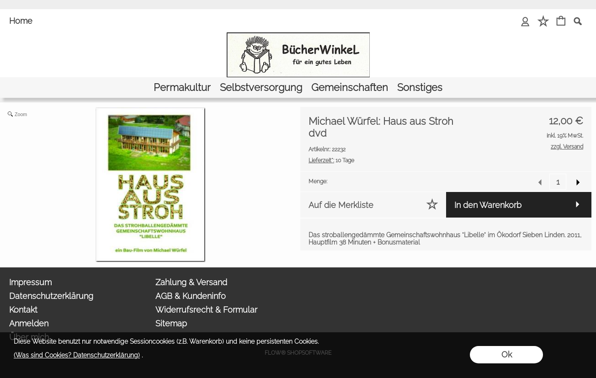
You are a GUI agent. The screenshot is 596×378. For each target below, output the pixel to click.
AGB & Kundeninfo (190, 296)
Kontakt (23, 309)
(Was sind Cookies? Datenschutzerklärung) (77, 355)
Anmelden (28, 323)
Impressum (30, 282)
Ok (506, 354)
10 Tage (331, 160)
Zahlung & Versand (191, 282)
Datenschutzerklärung (51, 296)
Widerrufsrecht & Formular (206, 309)
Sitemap (171, 323)
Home (20, 21)
